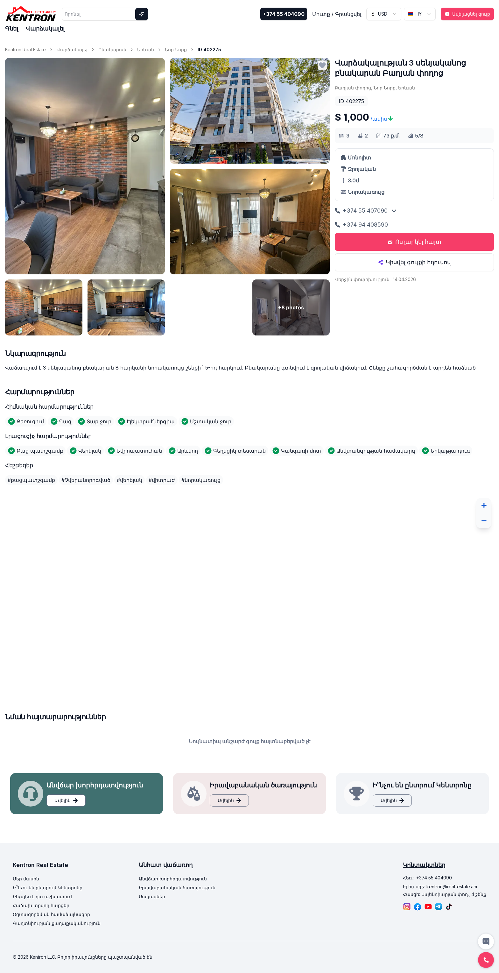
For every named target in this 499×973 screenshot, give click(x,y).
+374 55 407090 (361, 210)
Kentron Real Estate (25, 49)
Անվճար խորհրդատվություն (173, 878)
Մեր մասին (26, 878)
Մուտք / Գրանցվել (336, 14)
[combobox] (383, 14)
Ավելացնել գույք (467, 14)
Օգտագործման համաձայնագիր (51, 914)
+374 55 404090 (284, 14)
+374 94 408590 (361, 224)
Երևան (145, 49)
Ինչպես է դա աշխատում (42, 896)
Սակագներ (152, 896)
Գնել (11, 28)
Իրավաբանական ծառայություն (177, 887)
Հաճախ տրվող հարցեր (41, 905)
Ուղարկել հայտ (414, 241)
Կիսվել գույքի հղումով (414, 262)
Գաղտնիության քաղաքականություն (57, 923)
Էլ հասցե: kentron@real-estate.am (440, 886)
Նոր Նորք (176, 49)
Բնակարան (112, 49)
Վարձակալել (45, 28)
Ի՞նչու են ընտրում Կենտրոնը (47, 887)
